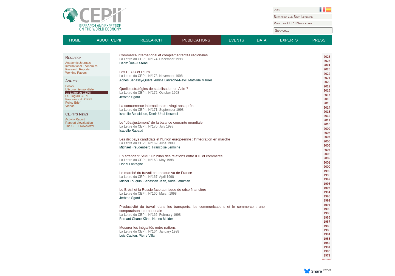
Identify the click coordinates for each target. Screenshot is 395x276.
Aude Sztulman (179, 181)
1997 (327, 179)
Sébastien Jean (154, 181)
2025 (327, 60)
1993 (327, 196)
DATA (261, 40)
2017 (327, 94)
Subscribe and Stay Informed (293, 17)
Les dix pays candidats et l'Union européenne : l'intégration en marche (174, 139)
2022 (327, 73)
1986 (327, 226)
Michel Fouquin (130, 181)
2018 (327, 90)
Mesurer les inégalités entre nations (147, 227)
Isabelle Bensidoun (133, 114)
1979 (327, 255)
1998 (327, 175)
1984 (327, 234)
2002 (327, 158)
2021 (327, 77)
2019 (327, 86)
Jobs (277, 9)
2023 (327, 69)
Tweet (327, 270)
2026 (327, 56)
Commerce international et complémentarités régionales (163, 55)
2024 (327, 65)
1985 (327, 230)
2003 (327, 154)
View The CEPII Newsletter (293, 23)
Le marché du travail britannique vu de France (155, 173)
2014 (327, 107)
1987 (327, 221)
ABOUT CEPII (109, 40)
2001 (327, 162)
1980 (327, 251)
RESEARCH (151, 40)
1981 (327, 247)
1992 (327, 200)
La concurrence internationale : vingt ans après (156, 106)
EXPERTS (289, 40)
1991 (327, 204)
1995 (327, 187)
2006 (327, 141)
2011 (327, 120)
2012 (327, 115)
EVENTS (236, 40)
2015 (327, 103)
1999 (327, 171)
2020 (327, 82)
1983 (327, 238)
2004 (327, 149)
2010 (327, 124)
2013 (327, 111)
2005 (327, 145)
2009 (327, 128)
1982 (327, 242)
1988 (327, 217)
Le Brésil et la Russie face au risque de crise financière (162, 189)
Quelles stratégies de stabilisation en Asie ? (153, 89)
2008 (327, 132)
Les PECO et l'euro (134, 72)
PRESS (318, 40)
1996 (327, 183)
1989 (327, 213)
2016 (327, 99)
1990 (327, 209)
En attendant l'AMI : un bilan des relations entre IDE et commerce (171, 156)
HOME (75, 40)
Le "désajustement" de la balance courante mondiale (160, 122)
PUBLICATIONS (196, 40)
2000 (327, 166)
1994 (327, 192)
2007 (327, 137)
